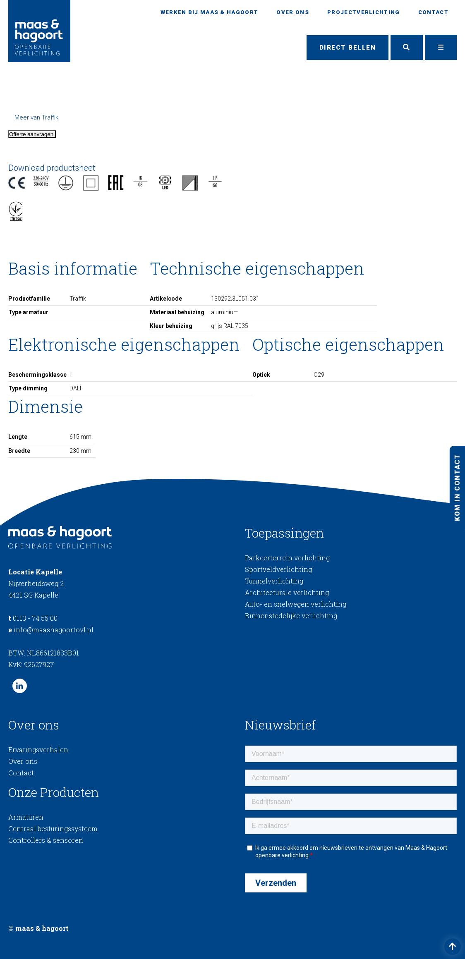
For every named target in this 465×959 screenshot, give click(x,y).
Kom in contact (457, 487)
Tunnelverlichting (274, 581)
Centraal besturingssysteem (53, 828)
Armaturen (25, 817)
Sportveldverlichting (278, 569)
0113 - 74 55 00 (33, 618)
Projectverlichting (363, 12)
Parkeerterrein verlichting (287, 558)
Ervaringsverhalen (38, 749)
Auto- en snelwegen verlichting (295, 604)
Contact (433, 12)
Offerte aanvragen (32, 134)
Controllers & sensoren (45, 840)
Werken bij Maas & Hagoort (210, 12)
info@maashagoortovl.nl (50, 629)
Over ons (292, 12)
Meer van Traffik (36, 117)
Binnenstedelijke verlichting (291, 616)
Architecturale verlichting (287, 592)
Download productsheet (51, 168)
